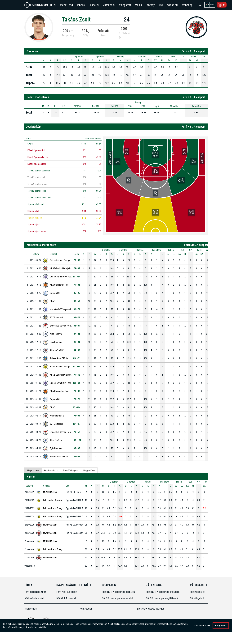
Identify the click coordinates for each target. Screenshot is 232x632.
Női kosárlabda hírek (34, 598)
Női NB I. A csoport (66, 598)
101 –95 (76, 276)
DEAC (52, 301)
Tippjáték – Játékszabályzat (149, 608)
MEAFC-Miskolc (50, 492)
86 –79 (77, 309)
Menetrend (66, 5)
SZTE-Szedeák (56, 317)
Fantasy (150, 5)
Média (138, 5)
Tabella (81, 5)
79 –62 (77, 432)
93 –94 (77, 342)
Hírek (53, 5)
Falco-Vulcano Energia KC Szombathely (68, 260)
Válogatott (125, 5)
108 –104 (76, 440)
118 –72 (76, 358)
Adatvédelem (86, 608)
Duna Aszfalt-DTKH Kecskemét (64, 276)
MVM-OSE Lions (50, 524)
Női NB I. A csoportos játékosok (162, 598)
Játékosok (109, 5)
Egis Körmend (56, 342)
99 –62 (77, 374)
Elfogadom (220, 625)
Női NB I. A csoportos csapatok (118, 598)
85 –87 (77, 456)
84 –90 (77, 350)
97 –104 (76, 407)
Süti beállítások (202, 625)
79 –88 (77, 391)
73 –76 (77, 399)
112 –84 (76, 366)
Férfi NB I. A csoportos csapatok (118, 591)
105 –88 (76, 383)
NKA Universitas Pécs (60, 285)
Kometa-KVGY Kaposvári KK (62, 309)
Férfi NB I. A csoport (66, 591)
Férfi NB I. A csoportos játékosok (162, 591)
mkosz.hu (172, 5)
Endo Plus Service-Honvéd (62, 325)
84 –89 (77, 325)
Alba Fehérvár (56, 334)
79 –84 (77, 285)
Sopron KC (55, 293)
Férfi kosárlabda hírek (35, 591)
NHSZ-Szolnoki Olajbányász (62, 268)
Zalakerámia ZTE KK (59, 358)
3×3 (161, 5)
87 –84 (77, 334)
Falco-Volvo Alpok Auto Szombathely (60, 500)
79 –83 (77, 260)
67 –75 (77, 317)
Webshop (187, 5)
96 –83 (77, 415)
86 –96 (77, 293)
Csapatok (94, 5)
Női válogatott (197, 598)
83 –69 (77, 301)
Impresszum (30, 608)
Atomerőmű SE (57, 350)
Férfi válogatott (197, 591)
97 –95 (77, 448)
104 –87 (76, 424)
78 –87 (77, 268)
